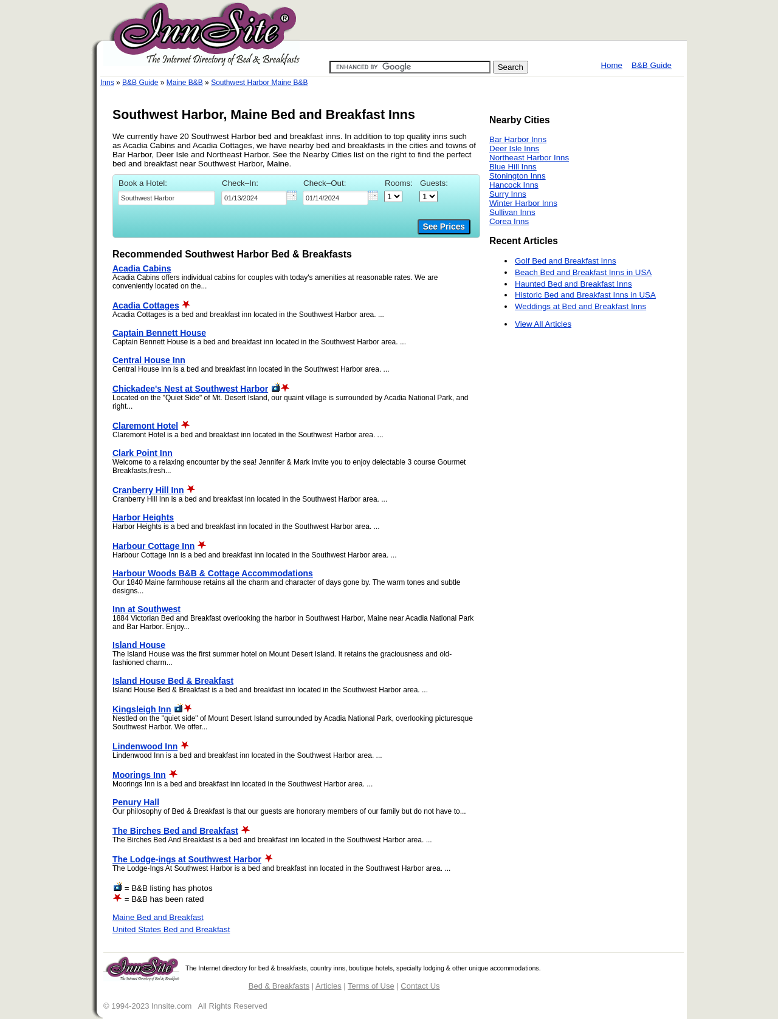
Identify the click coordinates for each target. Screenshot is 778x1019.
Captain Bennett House (159, 333)
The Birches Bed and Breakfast (175, 831)
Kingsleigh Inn (141, 709)
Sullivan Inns (512, 212)
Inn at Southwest (146, 609)
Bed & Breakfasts (279, 985)
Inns (107, 82)
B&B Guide (652, 65)
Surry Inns (507, 194)
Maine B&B (185, 82)
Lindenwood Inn (144, 746)
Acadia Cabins (141, 268)
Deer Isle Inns (514, 148)
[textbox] (166, 198)
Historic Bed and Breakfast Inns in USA (585, 294)
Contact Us (420, 985)
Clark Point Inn (142, 453)
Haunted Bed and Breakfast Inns (573, 283)
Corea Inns (509, 221)
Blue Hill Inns (513, 166)
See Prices (444, 226)
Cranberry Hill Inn (148, 490)
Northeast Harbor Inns (529, 157)
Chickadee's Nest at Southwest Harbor (190, 389)
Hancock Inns (514, 184)
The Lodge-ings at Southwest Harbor (186, 859)
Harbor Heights (143, 517)
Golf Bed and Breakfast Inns (565, 260)
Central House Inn (148, 360)
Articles (328, 985)
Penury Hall (135, 802)
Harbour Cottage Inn (153, 546)
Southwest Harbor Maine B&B (259, 82)
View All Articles (543, 324)
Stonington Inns (517, 175)
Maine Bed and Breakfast (158, 917)
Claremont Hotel (145, 426)
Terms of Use (371, 985)
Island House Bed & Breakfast (172, 681)
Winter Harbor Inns (523, 203)
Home (611, 65)
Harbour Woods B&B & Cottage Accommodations (212, 573)
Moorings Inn (139, 775)
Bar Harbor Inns (517, 139)
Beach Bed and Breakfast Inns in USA (583, 272)
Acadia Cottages (145, 305)
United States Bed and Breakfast (171, 929)
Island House (138, 645)
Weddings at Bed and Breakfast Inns (580, 306)
